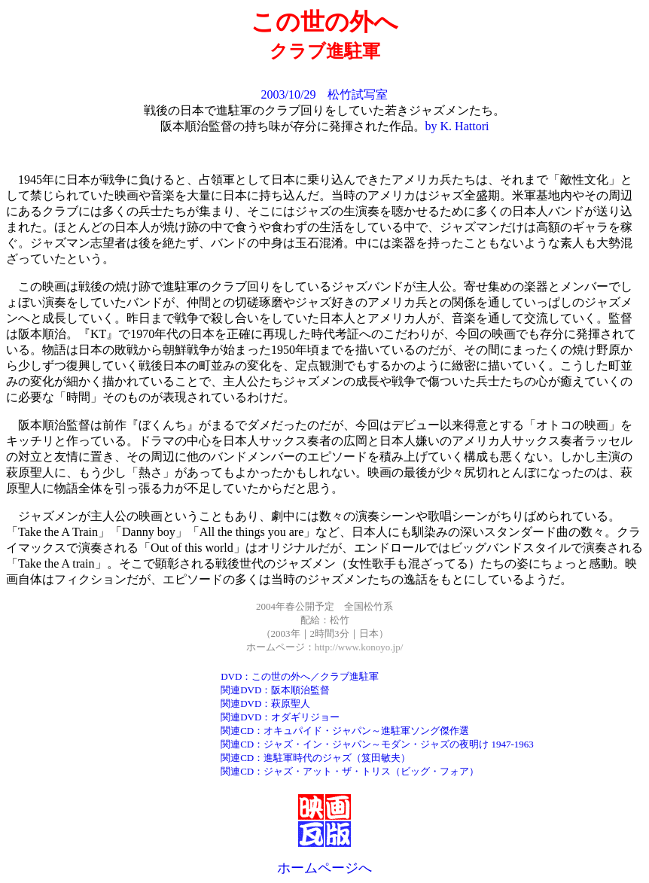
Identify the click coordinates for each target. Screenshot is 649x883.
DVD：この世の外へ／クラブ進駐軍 (300, 676)
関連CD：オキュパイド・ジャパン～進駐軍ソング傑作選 (345, 730)
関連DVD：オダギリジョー (280, 717)
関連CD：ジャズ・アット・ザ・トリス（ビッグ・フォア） (350, 771)
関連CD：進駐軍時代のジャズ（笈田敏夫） (315, 757)
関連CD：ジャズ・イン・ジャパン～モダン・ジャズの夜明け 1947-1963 (377, 744)
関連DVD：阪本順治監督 (275, 690)
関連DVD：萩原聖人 (265, 703)
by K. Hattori (457, 126)
